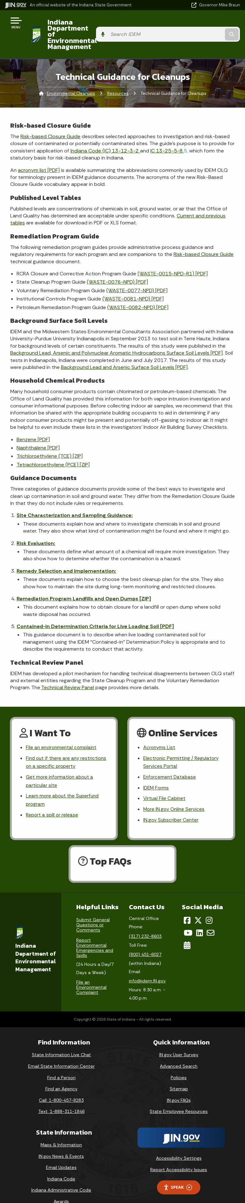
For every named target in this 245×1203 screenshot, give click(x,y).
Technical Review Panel (67, 669)
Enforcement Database (170, 760)
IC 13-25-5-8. (167, 132)
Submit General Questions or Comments (93, 910)
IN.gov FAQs (179, 1085)
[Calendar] (187, 930)
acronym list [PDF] (39, 151)
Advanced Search (178, 1051)
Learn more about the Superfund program (64, 784)
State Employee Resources (179, 1097)
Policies (179, 1063)
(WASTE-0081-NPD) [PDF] (133, 280)
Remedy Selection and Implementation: (66, 552)
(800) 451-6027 (145, 940)
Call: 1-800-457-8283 (61, 1085)
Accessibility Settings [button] (179, 1143)
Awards (61, 1187)
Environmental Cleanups (71, 75)
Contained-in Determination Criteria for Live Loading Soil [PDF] (95, 608)
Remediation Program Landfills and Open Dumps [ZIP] (84, 580)
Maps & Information (61, 1130)
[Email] (210, 918)
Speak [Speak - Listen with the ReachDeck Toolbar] (177, 1173)
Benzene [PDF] (33, 421)
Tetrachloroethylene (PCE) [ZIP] (53, 446)
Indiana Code (61, 1164)
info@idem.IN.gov (147, 966)
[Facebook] (187, 906)
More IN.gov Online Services (174, 794)
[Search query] (206, 25)
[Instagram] (209, 906)
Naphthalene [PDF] (38, 429)
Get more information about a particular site (61, 765)
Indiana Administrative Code (61, 1175)
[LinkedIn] (199, 918)
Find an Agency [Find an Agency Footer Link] (61, 1074)
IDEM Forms (156, 771)
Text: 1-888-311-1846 (61, 1097)
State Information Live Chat (61, 1040)
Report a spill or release (53, 800)
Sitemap (179, 1074)
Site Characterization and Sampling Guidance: (75, 497)
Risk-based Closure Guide (50, 118)
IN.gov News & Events (61, 1141)
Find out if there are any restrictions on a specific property (65, 745)
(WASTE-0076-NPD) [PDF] (117, 263)
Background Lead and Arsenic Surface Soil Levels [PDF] (124, 348)
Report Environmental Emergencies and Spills (94, 933)
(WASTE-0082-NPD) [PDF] (137, 289)
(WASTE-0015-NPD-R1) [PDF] (172, 255)
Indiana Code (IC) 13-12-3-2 (105, 132)
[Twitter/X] (198, 906)
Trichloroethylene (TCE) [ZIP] (50, 438)
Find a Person (61, 1063)
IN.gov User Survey (178, 1040)
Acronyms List (159, 729)
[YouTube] (188, 918)
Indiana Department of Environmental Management (93, 25)
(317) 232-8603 (145, 921)
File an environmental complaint (62, 729)
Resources (118, 75)
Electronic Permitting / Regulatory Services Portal (182, 745)
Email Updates (61, 1153)
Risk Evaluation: (36, 524)
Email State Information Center (61, 1051)
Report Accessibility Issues (178, 1155)
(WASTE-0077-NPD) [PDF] (136, 272)
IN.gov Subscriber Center (171, 805)
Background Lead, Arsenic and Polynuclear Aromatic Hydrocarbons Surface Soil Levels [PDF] (116, 334)
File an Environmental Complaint (91, 972)
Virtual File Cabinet (165, 783)
